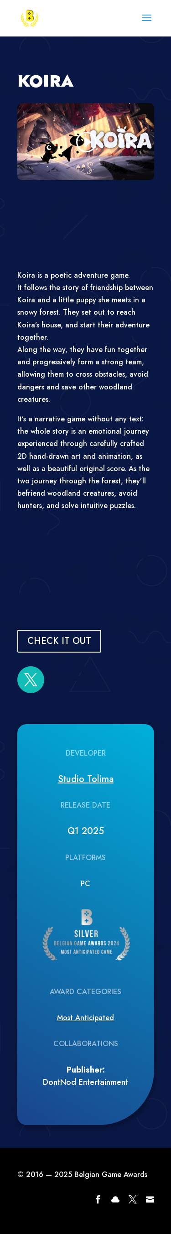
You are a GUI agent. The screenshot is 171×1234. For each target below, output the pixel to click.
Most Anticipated (85, 1017)
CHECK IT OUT (59, 641)
